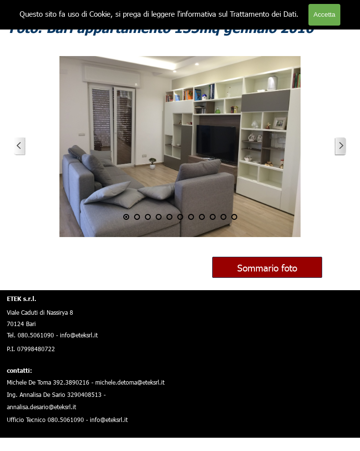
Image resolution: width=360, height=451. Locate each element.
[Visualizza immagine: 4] (158, 216)
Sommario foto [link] (267, 267)
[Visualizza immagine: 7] (191, 216)
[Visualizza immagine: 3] (147, 216)
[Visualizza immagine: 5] (169, 216)
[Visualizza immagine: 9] (212, 216)
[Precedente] (20, 146)
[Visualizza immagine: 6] (180, 216)
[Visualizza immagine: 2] (137, 216)
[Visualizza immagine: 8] (201, 216)
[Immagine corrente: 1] (126, 216)
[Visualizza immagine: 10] (223, 216)
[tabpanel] (88, 357)
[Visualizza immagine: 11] (234, 216)
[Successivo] (340, 146)
